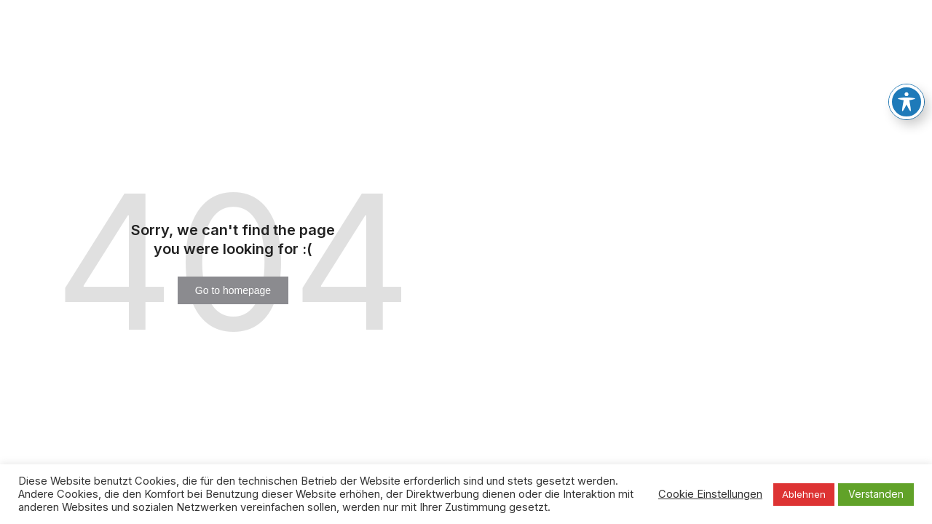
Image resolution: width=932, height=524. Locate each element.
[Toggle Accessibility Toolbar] (906, 87)
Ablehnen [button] (804, 494)
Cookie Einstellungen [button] (710, 494)
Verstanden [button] (876, 494)
